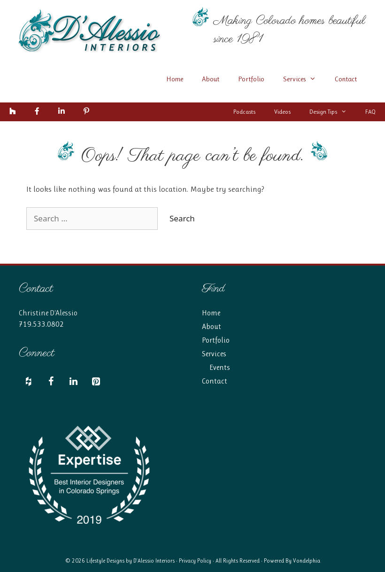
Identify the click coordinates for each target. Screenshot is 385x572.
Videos (282, 111)
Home (174, 79)
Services (304, 79)
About (210, 79)
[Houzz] (28, 382)
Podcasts (244, 111)
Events (219, 367)
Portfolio (251, 79)
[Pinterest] (95, 382)
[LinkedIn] (73, 382)
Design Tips (332, 111)
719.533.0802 (41, 324)
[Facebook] (50, 382)
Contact (346, 79)
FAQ (370, 111)
